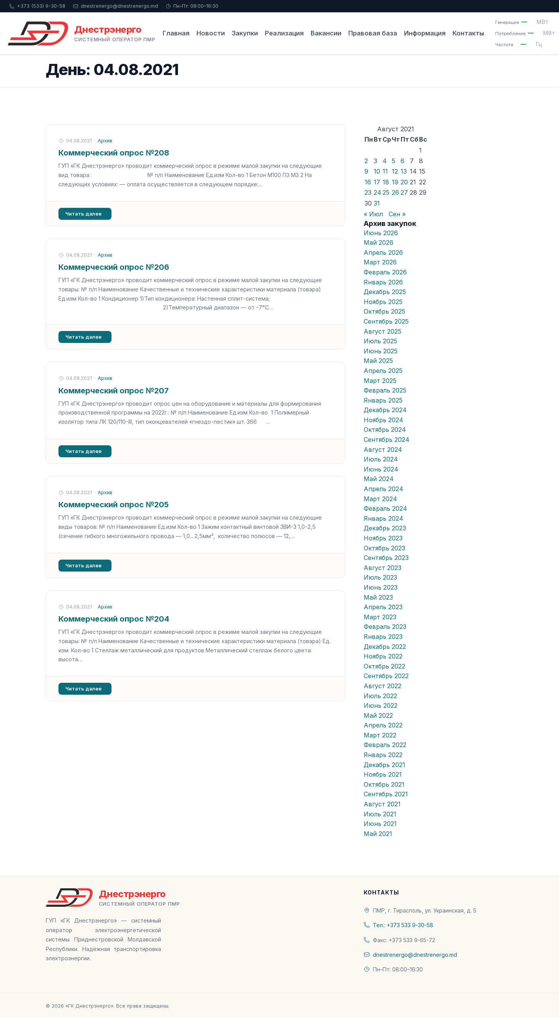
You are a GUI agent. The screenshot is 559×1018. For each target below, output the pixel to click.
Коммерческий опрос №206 (113, 267)
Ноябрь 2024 (383, 420)
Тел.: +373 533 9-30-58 (403, 925)
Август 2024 (383, 449)
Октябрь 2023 (384, 548)
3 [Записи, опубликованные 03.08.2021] (375, 161)
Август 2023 (382, 568)
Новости (210, 33)
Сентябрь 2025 (386, 321)
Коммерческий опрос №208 (113, 152)
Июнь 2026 (381, 233)
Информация (425, 33)
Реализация (284, 33)
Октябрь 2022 (384, 666)
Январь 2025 (383, 400)
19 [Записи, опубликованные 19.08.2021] (395, 182)
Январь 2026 (383, 282)
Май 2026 (378, 242)
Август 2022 (382, 686)
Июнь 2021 (380, 823)
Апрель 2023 (383, 607)
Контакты (468, 33)
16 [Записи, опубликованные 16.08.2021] (367, 182)
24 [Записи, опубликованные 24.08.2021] (377, 192)
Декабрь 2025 (385, 292)
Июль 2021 (380, 814)
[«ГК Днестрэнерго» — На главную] (81, 33)
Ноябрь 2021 (383, 774)
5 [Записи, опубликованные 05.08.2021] (393, 161)
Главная (176, 33)
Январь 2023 (383, 636)
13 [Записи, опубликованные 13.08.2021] (404, 171)
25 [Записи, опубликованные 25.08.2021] (386, 192)
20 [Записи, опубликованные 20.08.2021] (404, 182)
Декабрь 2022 (385, 646)
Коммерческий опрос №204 (113, 619)
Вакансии (326, 33)
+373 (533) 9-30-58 (37, 6)
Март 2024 (380, 499)
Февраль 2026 (385, 272)
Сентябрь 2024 (386, 439)
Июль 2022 (380, 696)
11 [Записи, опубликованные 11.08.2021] (385, 171)
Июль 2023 (380, 577)
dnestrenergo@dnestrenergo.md (115, 6)
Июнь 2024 (381, 469)
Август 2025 (382, 331)
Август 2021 (382, 804)
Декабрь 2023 (385, 528)
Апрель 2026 (383, 252)
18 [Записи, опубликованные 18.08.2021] (386, 182)
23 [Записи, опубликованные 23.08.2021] (367, 192)
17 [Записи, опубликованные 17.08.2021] (377, 182)
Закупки (245, 33)
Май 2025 (378, 360)
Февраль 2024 (385, 508)
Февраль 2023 (385, 626)
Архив (105, 141)
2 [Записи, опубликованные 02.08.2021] (366, 161)
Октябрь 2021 (384, 784)
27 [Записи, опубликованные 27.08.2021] (404, 192)
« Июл (373, 214)
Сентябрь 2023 (386, 558)
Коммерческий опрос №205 (113, 504)
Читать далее (83, 214)
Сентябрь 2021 (386, 794)
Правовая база (372, 33)
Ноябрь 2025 (383, 302)
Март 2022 (380, 735)
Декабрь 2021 (384, 765)
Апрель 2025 (383, 370)
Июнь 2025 (381, 351)
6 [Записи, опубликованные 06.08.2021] (402, 161)
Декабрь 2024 (385, 410)
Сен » (397, 214)
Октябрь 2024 (385, 429)
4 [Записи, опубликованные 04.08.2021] (385, 161)
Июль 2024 (381, 459)
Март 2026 (380, 262)
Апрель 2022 (383, 725)
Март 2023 (380, 617)
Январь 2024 (383, 518)
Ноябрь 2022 (383, 656)
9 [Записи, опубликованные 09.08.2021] (366, 171)
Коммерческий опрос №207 (113, 390)
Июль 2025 (380, 341)
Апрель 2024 (383, 489)
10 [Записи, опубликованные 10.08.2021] (377, 171)
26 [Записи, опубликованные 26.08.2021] (395, 192)
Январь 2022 (383, 755)
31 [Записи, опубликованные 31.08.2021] (377, 203)
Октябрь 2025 (384, 311)
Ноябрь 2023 (383, 538)
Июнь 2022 (381, 705)
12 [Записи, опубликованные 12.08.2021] (395, 171)
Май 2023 (378, 597)
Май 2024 (379, 479)
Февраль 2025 (385, 390)
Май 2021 (378, 833)
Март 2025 (380, 380)
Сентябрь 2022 (386, 676)
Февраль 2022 (385, 745)
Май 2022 (378, 715)
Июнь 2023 (381, 587)
